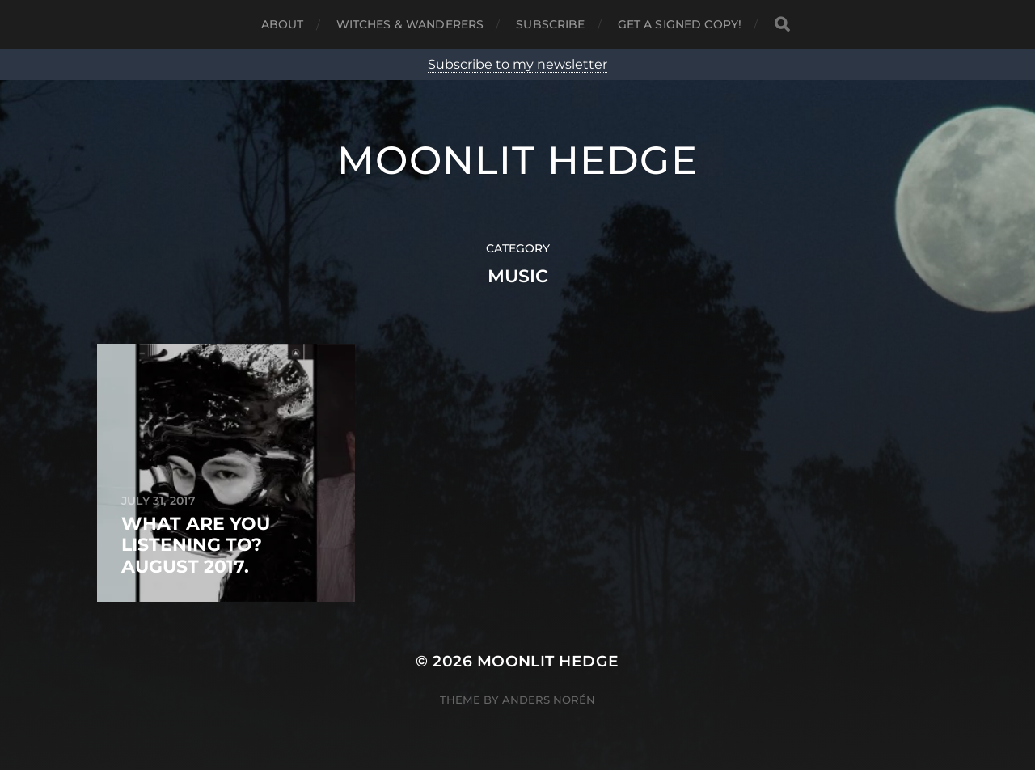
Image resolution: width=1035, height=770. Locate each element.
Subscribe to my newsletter (517, 64)
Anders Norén (548, 699)
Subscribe (550, 24)
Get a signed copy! (680, 24)
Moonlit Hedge (517, 160)
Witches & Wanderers (410, 24)
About (282, 24)
